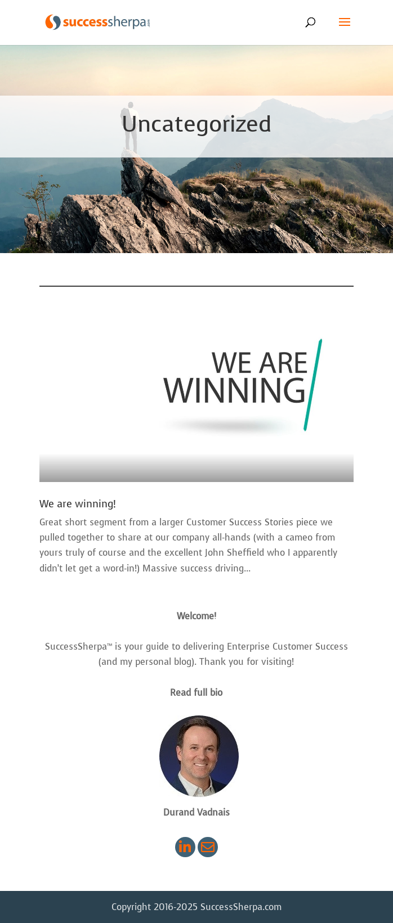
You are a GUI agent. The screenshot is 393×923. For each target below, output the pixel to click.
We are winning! (77, 504)
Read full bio (196, 693)
